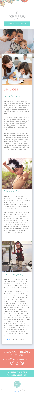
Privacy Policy (17, 391)
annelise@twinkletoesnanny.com (17, 359)
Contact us (7, 339)
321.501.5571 (17, 355)
